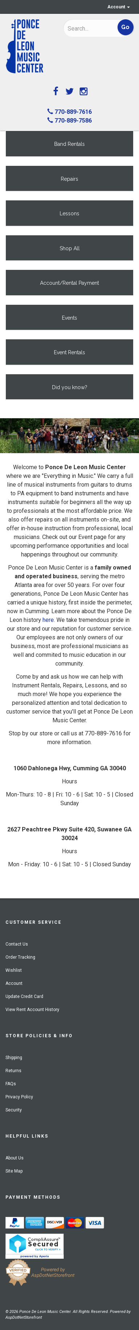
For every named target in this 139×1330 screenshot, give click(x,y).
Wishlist (13, 970)
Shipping (13, 1057)
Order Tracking (20, 957)
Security (13, 1110)
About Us (14, 1158)
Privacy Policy (19, 1096)
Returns (13, 1070)
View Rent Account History (32, 1009)
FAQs (10, 1083)
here (48, 619)
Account (118, 6)
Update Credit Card (24, 996)
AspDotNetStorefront (23, 1317)
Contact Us (16, 944)
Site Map (14, 1171)
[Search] (87, 28)
